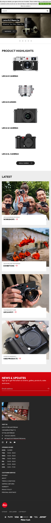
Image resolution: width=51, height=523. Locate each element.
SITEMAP (4, 512)
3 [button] (25, 41)
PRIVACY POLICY (7, 489)
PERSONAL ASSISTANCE (9, 492)
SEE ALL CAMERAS (24, 163)
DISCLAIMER (13, 512)
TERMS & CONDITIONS (8, 481)
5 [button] (31, 41)
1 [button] (20, 41)
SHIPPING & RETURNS (8, 484)
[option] (25, 26)
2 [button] (22, 41)
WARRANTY (5, 487)
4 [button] (28, 41)
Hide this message (45, 4)
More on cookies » (26, 6)
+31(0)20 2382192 (8, 436)
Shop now (8, 31)
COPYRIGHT (22, 512)
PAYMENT (5, 475)
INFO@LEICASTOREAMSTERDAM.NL (15, 438)
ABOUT (4, 478)
